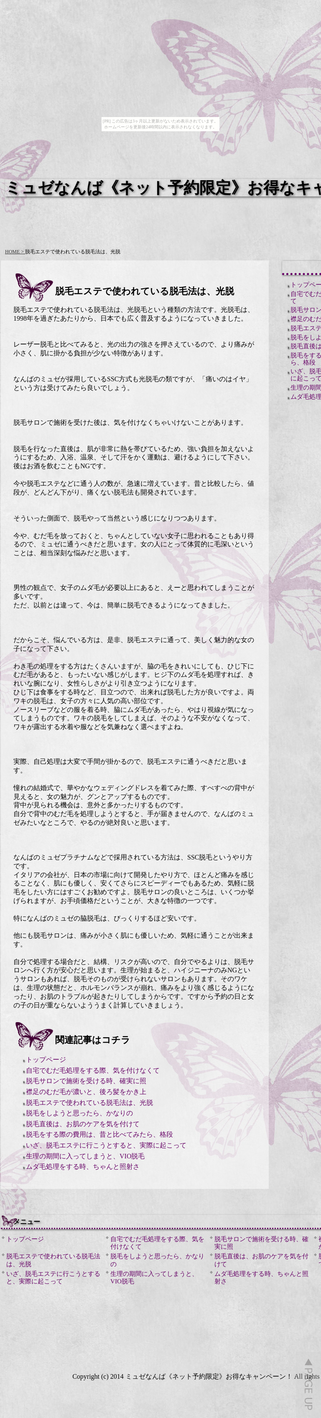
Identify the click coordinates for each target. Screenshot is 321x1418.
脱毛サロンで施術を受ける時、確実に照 (86, 1080)
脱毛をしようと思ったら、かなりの (79, 1113)
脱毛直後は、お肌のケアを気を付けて (83, 1123)
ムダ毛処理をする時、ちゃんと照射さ (83, 1166)
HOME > (15, 252)
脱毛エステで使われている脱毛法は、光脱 (89, 1102)
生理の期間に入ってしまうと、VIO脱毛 (85, 1156)
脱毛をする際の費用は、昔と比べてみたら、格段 (99, 1134)
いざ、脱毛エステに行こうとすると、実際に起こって (106, 1145)
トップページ (46, 1059)
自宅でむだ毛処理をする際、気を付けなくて (93, 1070)
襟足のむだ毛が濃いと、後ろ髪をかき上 (86, 1091)
